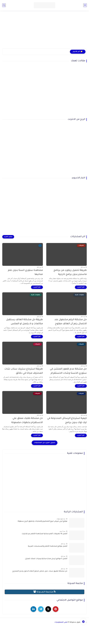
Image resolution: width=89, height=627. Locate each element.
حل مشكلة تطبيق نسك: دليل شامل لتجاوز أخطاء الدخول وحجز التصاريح (39, 571)
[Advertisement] (44, 31)
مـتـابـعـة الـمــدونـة (44, 591)
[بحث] (4, 5)
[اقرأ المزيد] (81, 287)
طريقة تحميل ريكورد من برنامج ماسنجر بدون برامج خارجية (70, 272)
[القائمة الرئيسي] (85, 5)
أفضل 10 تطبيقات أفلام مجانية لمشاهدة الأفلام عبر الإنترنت (44, 534)
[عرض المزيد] (8, 236)
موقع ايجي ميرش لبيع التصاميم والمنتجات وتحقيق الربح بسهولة (42, 521)
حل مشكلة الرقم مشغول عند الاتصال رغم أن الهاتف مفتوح (70, 321)
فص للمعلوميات (61, 622)
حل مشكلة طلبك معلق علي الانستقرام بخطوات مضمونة (27, 420)
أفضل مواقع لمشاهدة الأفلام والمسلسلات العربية (47, 546)
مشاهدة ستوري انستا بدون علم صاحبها (25, 272)
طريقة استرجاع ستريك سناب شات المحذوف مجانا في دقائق (23, 371)
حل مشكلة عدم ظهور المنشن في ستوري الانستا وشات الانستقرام (68, 371)
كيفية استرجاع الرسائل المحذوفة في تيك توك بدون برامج (67, 420)
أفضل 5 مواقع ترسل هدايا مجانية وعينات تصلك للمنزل (46, 559)
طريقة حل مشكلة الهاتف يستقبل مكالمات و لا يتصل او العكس (24, 321)
